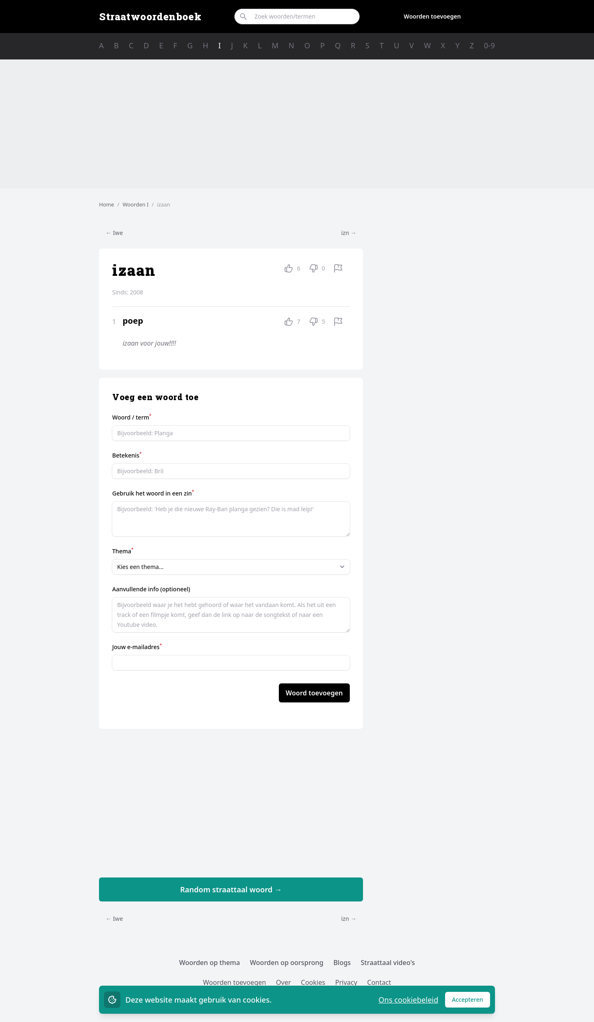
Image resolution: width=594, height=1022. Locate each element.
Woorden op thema (209, 962)
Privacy (346, 982)
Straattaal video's (388, 962)
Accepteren (471, 1002)
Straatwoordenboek (150, 16)
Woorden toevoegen (432, 16)
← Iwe (114, 233)
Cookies (313, 982)
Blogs (342, 962)
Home (106, 204)
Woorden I (135, 204)
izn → (348, 233)
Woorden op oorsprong (286, 962)
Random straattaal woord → (231, 889)
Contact (379, 982)
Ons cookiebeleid (408, 1000)
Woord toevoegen (314, 692)
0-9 (489, 45)
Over (283, 982)
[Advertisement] (297, 124)
